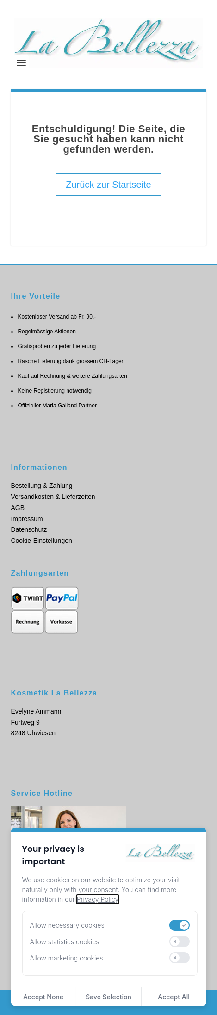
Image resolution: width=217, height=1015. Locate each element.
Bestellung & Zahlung (41, 485)
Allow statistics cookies (64, 942)
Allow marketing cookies (66, 958)
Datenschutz (29, 529)
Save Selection (108, 997)
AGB (18, 507)
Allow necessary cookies (67, 925)
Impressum (27, 519)
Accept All (173, 997)
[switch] (179, 925)
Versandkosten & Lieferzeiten (53, 496)
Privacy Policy (97, 899)
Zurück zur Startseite (108, 184)
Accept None (43, 997)
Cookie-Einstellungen (41, 540)
